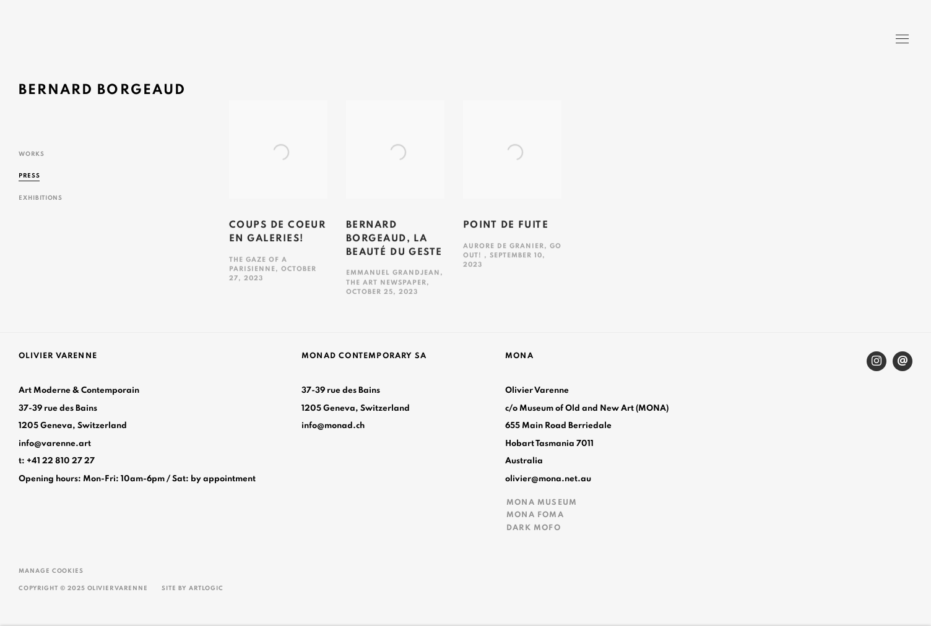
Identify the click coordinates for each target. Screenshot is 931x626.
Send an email (902, 361)
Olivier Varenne (74, 40)
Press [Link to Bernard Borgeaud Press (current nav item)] (29, 176)
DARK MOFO (533, 527)
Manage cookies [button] (51, 571)
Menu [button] (901, 40)
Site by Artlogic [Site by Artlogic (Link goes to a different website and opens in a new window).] (192, 588)
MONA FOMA (535, 514)
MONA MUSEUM (541, 502)
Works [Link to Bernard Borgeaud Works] (32, 154)
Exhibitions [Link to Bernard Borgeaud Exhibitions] (41, 198)
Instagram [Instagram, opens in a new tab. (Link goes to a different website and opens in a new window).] (876, 361)
